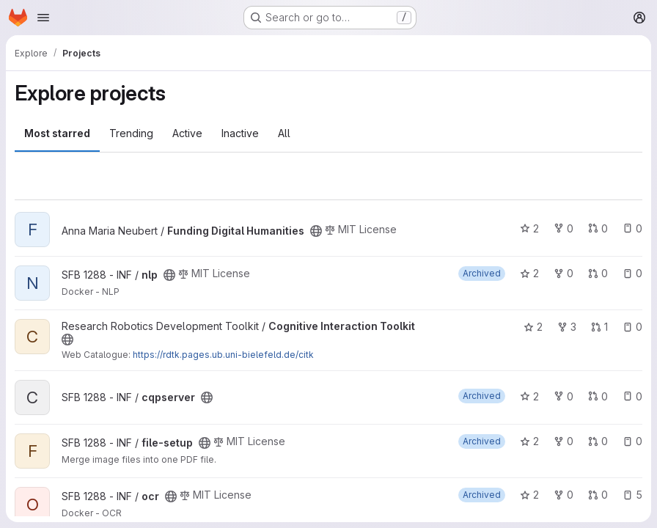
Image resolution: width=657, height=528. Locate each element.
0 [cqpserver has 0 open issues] (632, 396)
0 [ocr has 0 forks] (563, 494)
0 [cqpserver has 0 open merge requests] (598, 396)
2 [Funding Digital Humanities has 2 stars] (529, 228)
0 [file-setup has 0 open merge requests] (598, 441)
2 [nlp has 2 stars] (529, 273)
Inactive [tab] (240, 133)
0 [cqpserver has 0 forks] (563, 396)
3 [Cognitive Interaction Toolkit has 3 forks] (566, 326)
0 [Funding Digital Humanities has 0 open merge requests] (598, 228)
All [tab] (284, 133)
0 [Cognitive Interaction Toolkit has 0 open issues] (632, 326)
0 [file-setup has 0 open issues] (632, 441)
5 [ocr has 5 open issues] (632, 494)
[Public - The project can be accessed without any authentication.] (316, 231)
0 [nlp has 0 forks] (563, 273)
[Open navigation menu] (43, 17)
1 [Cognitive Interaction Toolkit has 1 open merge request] (599, 326)
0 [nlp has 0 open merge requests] (598, 273)
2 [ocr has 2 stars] (529, 494)
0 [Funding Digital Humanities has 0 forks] (563, 228)
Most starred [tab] (57, 133)
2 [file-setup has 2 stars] (529, 441)
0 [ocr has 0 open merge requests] (598, 494)
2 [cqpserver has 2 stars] (529, 396)
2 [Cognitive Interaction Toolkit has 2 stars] (533, 326)
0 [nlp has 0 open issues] (632, 273)
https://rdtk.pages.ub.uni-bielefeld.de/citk (223, 354)
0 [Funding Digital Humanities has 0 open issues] (632, 228)
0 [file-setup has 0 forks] (563, 441)
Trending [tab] (131, 133)
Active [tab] (187, 133)
